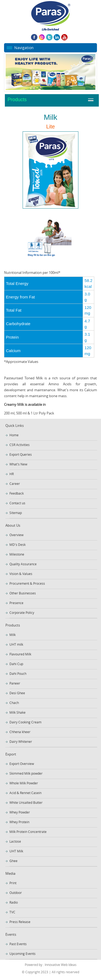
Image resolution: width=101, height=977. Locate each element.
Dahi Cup (16, 664)
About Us (12, 525)
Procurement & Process (27, 583)
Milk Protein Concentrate (28, 831)
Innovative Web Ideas (60, 964)
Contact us (17, 503)
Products (17, 99)
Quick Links (14, 425)
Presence (16, 603)
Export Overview (21, 763)
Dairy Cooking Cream (25, 722)
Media (10, 873)
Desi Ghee (17, 693)
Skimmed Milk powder (26, 773)
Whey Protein (19, 822)
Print (12, 883)
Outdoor (15, 892)
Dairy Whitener (20, 741)
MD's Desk (17, 544)
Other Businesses (22, 593)
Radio (13, 902)
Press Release (19, 922)
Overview (16, 535)
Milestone (16, 554)
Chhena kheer (19, 732)
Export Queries (20, 454)
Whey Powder (19, 812)
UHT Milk (16, 851)
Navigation (24, 47)
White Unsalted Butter (26, 802)
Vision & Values (20, 573)
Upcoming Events (22, 953)
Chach (14, 702)
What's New (18, 464)
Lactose (15, 841)
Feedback (16, 493)
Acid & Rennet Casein (25, 793)
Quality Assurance (23, 564)
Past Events (18, 944)
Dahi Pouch (17, 673)
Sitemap (15, 512)
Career (14, 483)
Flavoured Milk (20, 654)
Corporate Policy (21, 612)
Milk (12, 634)
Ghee (13, 861)
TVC (12, 912)
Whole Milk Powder (23, 783)
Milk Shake (17, 712)
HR (11, 474)
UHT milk (16, 644)
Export (10, 754)
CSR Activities (19, 444)
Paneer (14, 683)
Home (14, 435)
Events (10, 934)
